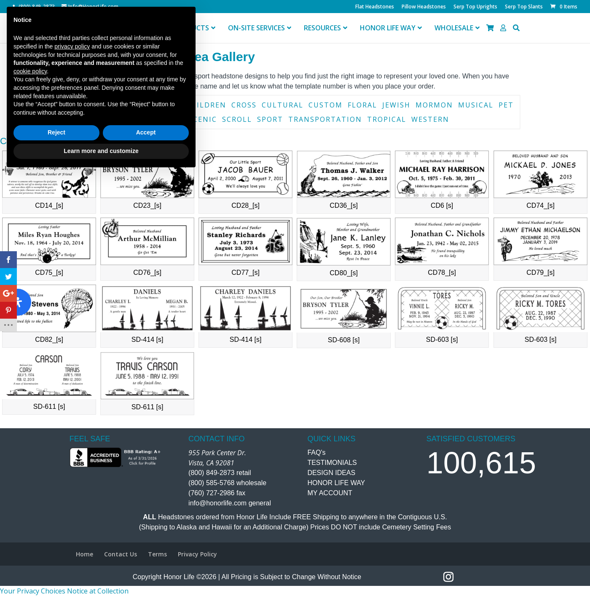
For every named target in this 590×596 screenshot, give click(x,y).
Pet (506, 105)
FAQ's (316, 452)
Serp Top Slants (524, 7)
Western (430, 119)
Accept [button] (146, 554)
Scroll (237, 119)
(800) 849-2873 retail (219, 472)
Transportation (325, 119)
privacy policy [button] (72, 468)
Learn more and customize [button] (101, 572)
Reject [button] (56, 554)
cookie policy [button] (30, 493)
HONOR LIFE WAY (336, 482)
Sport (270, 119)
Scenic (202, 119)
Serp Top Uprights (475, 7)
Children (206, 105)
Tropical (386, 119)
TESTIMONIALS (332, 462)
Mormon (434, 105)
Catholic (161, 105)
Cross (244, 105)
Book (87, 105)
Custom (325, 105)
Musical (475, 105)
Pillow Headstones (424, 7)
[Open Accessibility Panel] (17, 302)
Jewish (396, 105)
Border (120, 105)
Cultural (282, 105)
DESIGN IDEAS (331, 472)
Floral (362, 105)
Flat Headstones (374, 7)
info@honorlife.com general (229, 503)
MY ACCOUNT (329, 493)
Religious (162, 119)
